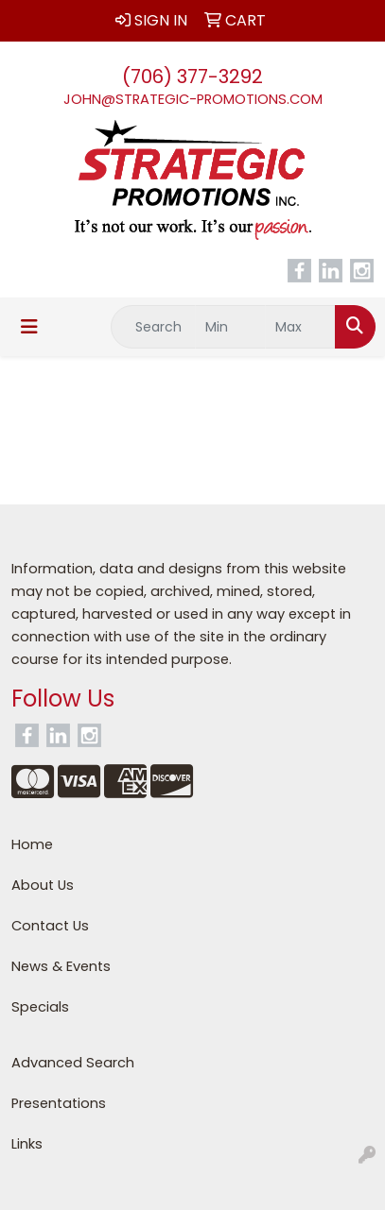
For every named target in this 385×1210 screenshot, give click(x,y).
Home (32, 844)
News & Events (61, 966)
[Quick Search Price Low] (230, 327)
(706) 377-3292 (192, 76)
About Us (42, 885)
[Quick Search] (153, 327)
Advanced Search (72, 1062)
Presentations (58, 1103)
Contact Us (50, 925)
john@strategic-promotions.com (193, 99)
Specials (40, 1006)
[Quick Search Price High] (300, 327)
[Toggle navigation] (29, 327)
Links (27, 1143)
